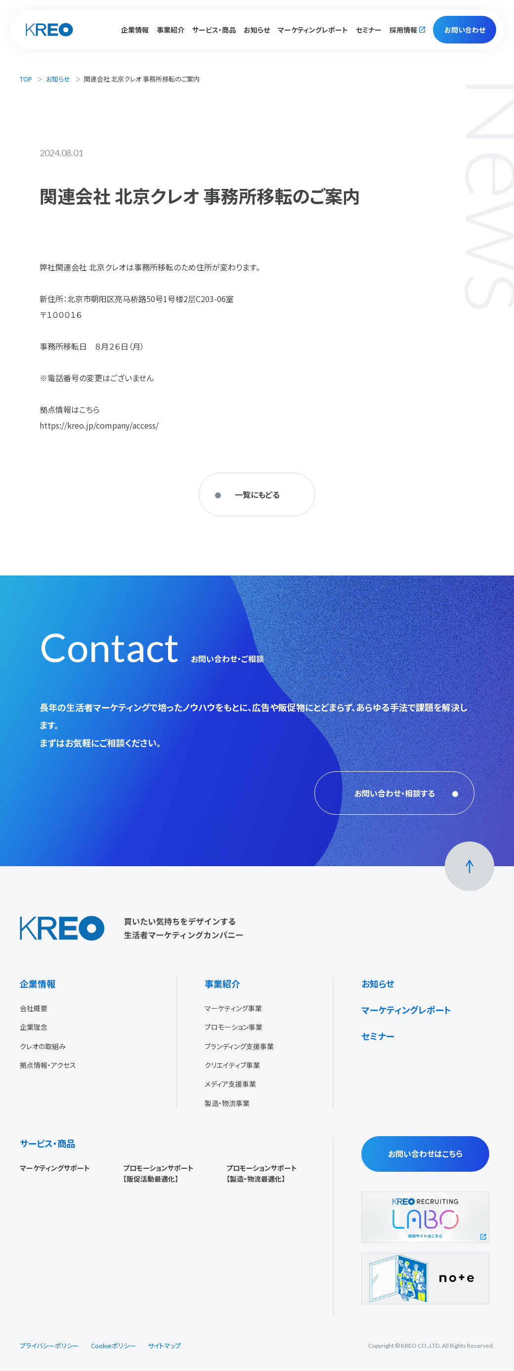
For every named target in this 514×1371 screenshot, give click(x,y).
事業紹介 (222, 983)
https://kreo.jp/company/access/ (99, 425)
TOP (26, 79)
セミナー (369, 30)
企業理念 (33, 1027)
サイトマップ (164, 1345)
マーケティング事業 (233, 1008)
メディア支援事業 (230, 1084)
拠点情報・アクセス (48, 1065)
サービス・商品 (47, 1143)
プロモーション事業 (233, 1027)
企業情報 (37, 983)
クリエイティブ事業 (232, 1065)
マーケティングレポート (313, 30)
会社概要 (33, 1008)
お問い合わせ (464, 30)
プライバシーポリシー (49, 1345)
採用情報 (403, 30)
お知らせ (257, 30)
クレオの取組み (43, 1046)
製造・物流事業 (227, 1103)
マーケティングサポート (55, 1168)
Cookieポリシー (113, 1345)
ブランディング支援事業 (239, 1046)
